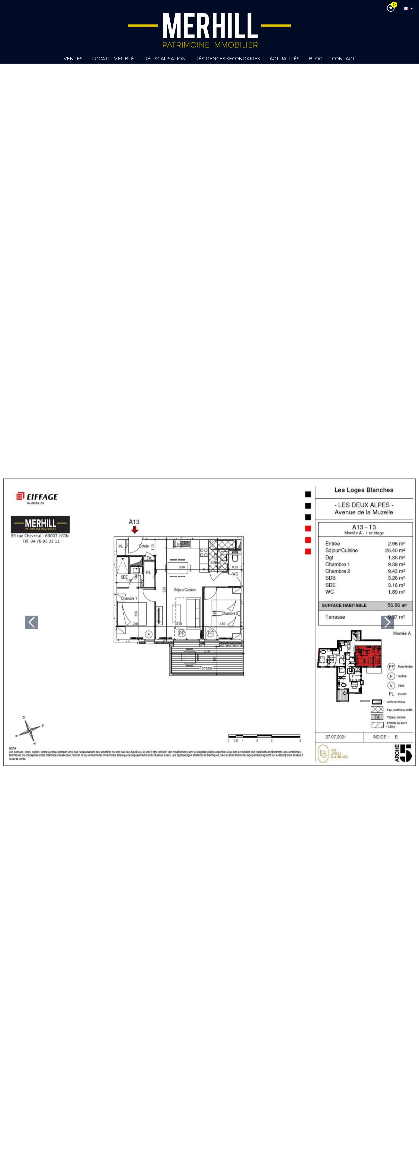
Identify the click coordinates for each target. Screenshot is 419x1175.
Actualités (284, 58)
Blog (316, 58)
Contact (343, 58)
